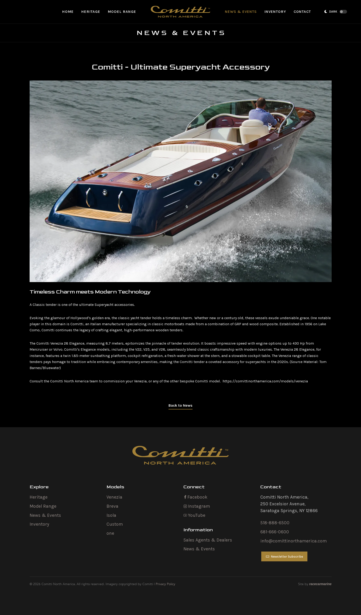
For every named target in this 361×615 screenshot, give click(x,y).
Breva (112, 506)
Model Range (43, 506)
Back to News (180, 405)
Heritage (39, 497)
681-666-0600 (274, 532)
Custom (115, 524)
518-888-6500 (274, 523)
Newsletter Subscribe (284, 556)
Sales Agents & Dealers (207, 539)
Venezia (114, 497)
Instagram (196, 506)
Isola (111, 515)
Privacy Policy (165, 584)
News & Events (45, 515)
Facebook (195, 497)
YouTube (194, 515)
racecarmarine (320, 584)
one (110, 533)
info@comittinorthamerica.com (293, 541)
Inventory (39, 524)
